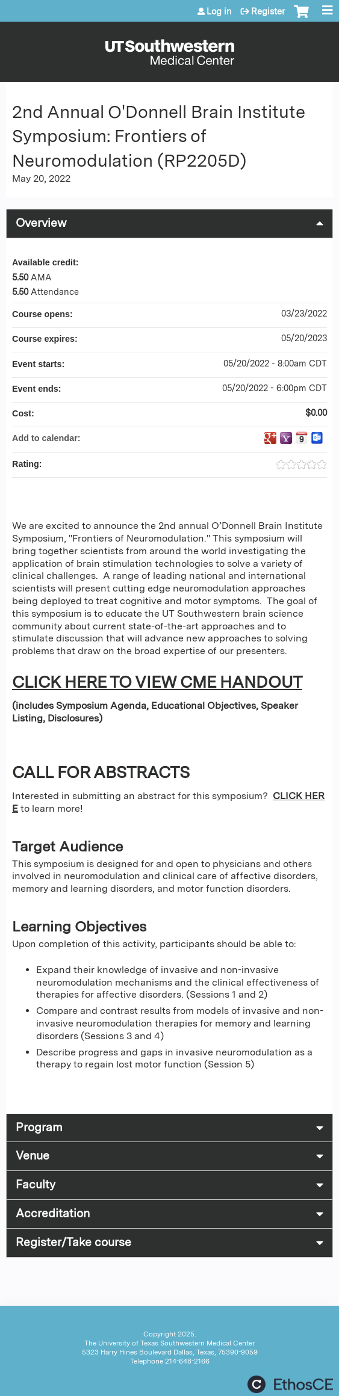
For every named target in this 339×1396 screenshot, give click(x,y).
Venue (32, 1156)
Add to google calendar (270, 438)
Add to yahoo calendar (286, 438)
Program (39, 1127)
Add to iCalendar (302, 437)
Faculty (35, 1184)
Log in (219, 11)
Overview (41, 223)
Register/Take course (73, 1242)
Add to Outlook (317, 438)
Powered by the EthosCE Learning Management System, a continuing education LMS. (290, 1384)
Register (268, 11)
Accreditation (53, 1213)
